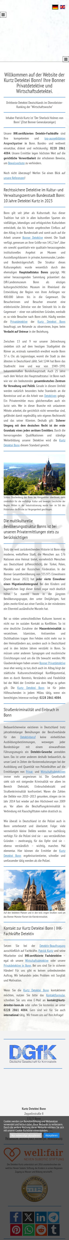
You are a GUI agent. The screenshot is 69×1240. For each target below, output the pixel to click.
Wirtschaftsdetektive (36, 960)
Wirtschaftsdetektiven (53, 771)
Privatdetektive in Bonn (17, 965)
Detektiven (50, 396)
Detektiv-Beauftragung (52, 946)
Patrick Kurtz (45, 951)
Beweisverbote (16, 163)
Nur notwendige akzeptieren (25, 1135)
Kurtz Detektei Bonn (51, 321)
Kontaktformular (55, 995)
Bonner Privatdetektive (52, 663)
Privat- (29, 771)
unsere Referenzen (14, 178)
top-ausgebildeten (55, 138)
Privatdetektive (18, 321)
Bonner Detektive (32, 237)
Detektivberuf (28, 737)
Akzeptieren (51, 1135)
